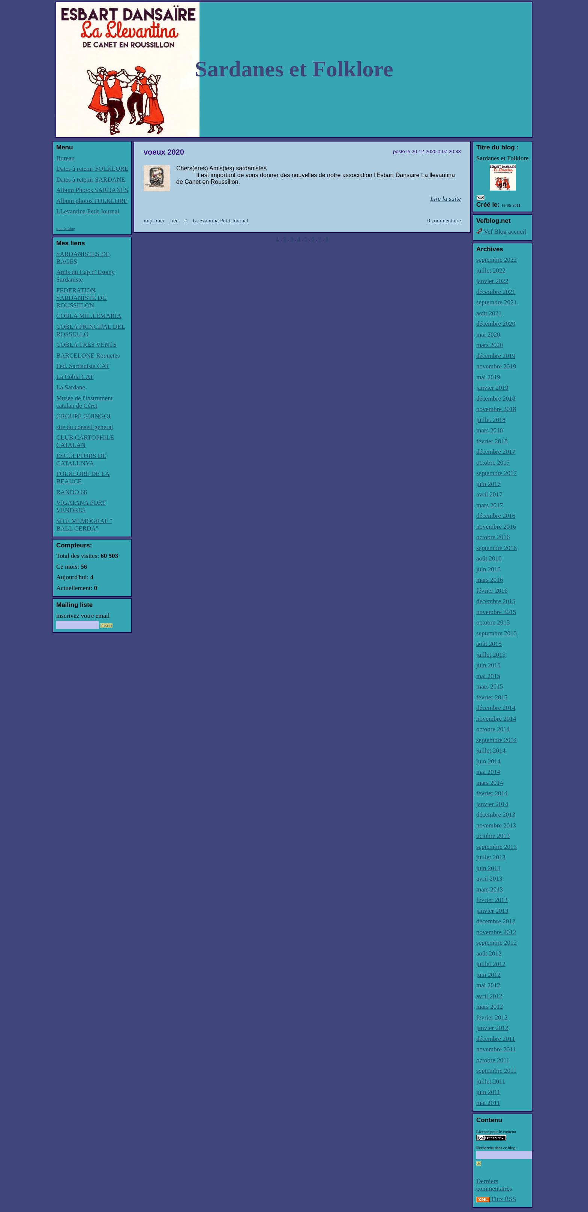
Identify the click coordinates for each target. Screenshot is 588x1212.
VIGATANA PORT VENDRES (81, 506)
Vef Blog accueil (501, 231)
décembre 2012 (495, 921)
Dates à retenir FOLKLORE (92, 168)
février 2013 (492, 899)
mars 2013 (489, 889)
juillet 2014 (491, 750)
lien (174, 221)
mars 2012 (489, 1006)
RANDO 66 (71, 492)
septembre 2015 (496, 633)
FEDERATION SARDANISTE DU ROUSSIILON (81, 298)
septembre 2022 (496, 259)
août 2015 (489, 643)
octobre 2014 (493, 729)
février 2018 (492, 441)
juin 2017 (488, 483)
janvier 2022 (492, 281)
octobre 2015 (493, 622)
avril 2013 (489, 878)
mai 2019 (488, 377)
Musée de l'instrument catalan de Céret (84, 402)
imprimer (154, 221)
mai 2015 (488, 676)
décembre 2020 (495, 323)
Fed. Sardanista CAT (82, 366)
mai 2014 (488, 771)
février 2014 (492, 793)
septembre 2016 (496, 548)
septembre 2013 (496, 846)
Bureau (65, 158)
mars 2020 (489, 345)
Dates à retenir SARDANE (90, 179)
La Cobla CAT (74, 376)
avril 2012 (489, 996)
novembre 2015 (496, 612)
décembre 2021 (495, 291)
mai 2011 (488, 1102)
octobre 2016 (493, 537)
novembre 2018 (496, 409)
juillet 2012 (491, 964)
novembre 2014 (496, 718)
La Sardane (70, 387)
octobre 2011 (493, 1060)
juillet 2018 (491, 419)
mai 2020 (488, 334)
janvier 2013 (492, 910)
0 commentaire (444, 221)
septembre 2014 (496, 740)
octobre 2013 (493, 835)
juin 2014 (488, 761)
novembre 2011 (496, 1049)
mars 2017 (489, 505)
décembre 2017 (495, 451)
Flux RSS (496, 1199)
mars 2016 (489, 579)
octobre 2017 (493, 462)
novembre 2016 (496, 526)
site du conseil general (84, 427)
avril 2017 (489, 494)
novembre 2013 (496, 825)
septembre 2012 (496, 942)
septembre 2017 (496, 473)
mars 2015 (489, 686)
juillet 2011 (490, 1081)
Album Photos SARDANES (92, 190)
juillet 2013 (491, 857)
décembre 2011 (495, 1038)
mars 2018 (489, 430)
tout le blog (65, 228)
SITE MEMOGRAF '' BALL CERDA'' (84, 524)
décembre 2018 (495, 398)
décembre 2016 (495, 515)
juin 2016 (488, 569)
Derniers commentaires (494, 1185)
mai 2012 (488, 985)
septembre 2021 (496, 302)
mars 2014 (489, 782)
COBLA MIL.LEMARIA (89, 315)
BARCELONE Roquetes (88, 355)
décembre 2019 (495, 355)
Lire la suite (445, 198)
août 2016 (489, 558)
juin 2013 (488, 868)
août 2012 (489, 953)
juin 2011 (488, 1092)
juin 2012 (488, 974)
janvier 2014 (492, 804)
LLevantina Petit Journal (87, 211)
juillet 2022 (491, 270)
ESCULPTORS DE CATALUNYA (81, 459)
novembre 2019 (496, 366)
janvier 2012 (492, 1028)
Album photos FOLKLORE (92, 200)
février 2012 (492, 1017)
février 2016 (492, 590)
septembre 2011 (496, 1070)
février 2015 (492, 697)
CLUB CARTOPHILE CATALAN (85, 441)
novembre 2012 (496, 932)
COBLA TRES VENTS (86, 344)
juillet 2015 (491, 654)
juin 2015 (488, 665)
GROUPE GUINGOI (83, 416)
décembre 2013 (495, 814)
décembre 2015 (495, 601)
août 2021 (489, 313)
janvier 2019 (492, 387)
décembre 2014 (495, 707)
